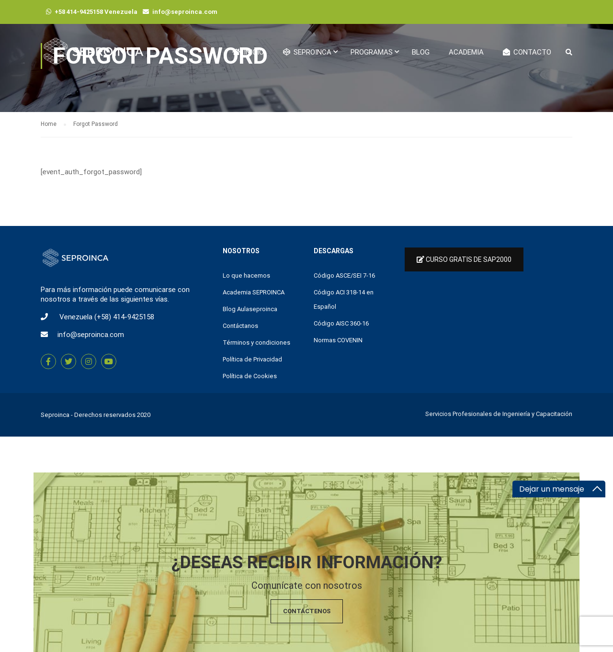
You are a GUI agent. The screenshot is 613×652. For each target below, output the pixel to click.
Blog (421, 52)
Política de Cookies (250, 376)
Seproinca (55, 414)
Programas (372, 52)
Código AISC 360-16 (341, 323)
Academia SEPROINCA (253, 292)
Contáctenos (306, 611)
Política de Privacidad (252, 359)
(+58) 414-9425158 (124, 317)
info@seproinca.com (184, 11)
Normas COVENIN (338, 340)
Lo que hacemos (246, 275)
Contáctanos (240, 325)
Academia (466, 52)
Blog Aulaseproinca (250, 309)
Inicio (248, 52)
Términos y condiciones (256, 342)
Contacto (527, 52)
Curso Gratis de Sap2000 (464, 259)
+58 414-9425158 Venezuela (96, 11)
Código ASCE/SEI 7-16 (344, 275)
